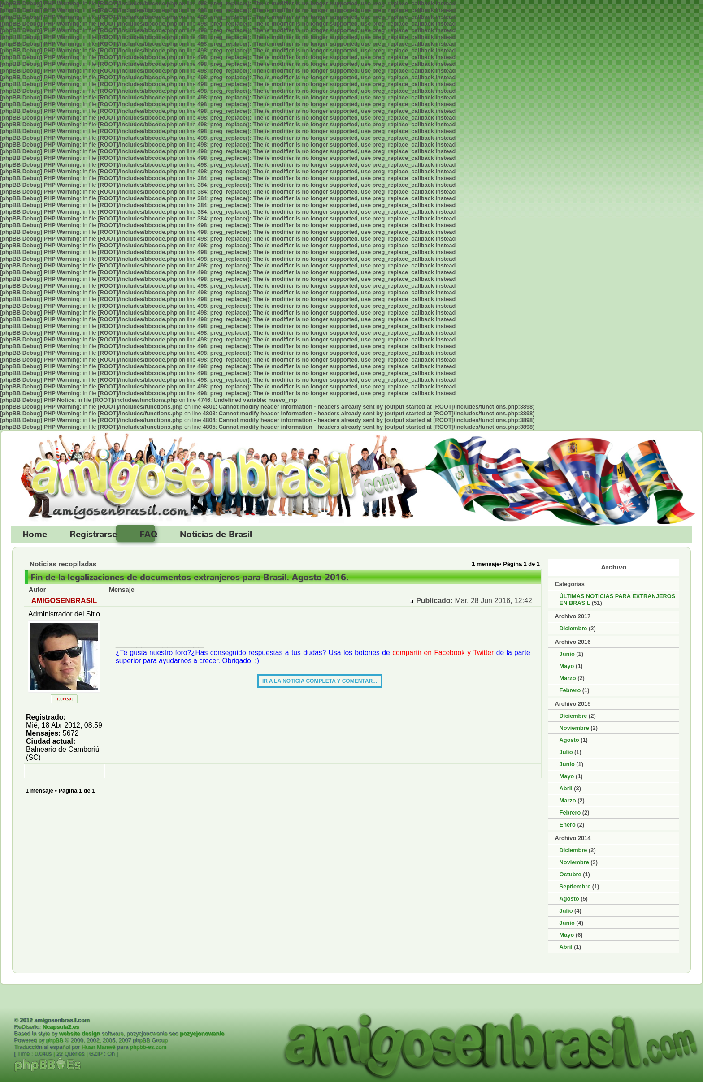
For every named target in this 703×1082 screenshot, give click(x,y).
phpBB (54, 1040)
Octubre (570, 874)
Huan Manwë (98, 1046)
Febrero (570, 690)
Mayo (567, 666)
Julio (566, 752)
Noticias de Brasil (216, 534)
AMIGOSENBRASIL (64, 600)
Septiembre (575, 886)
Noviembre (574, 727)
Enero (568, 824)
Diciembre (573, 628)
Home (34, 534)
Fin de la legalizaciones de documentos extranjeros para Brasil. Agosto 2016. (189, 577)
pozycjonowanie (202, 1033)
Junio (567, 654)
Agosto (569, 740)
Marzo (568, 678)
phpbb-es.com (148, 1046)
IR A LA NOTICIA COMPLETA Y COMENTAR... (319, 681)
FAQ (148, 534)
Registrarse (93, 534)
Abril (566, 788)
